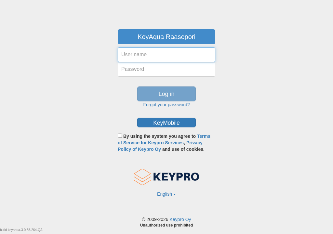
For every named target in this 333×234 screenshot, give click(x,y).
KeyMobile (166, 123)
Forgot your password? (166, 104)
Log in (166, 94)
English (166, 194)
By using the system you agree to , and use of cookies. (164, 143)
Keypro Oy (180, 219)
